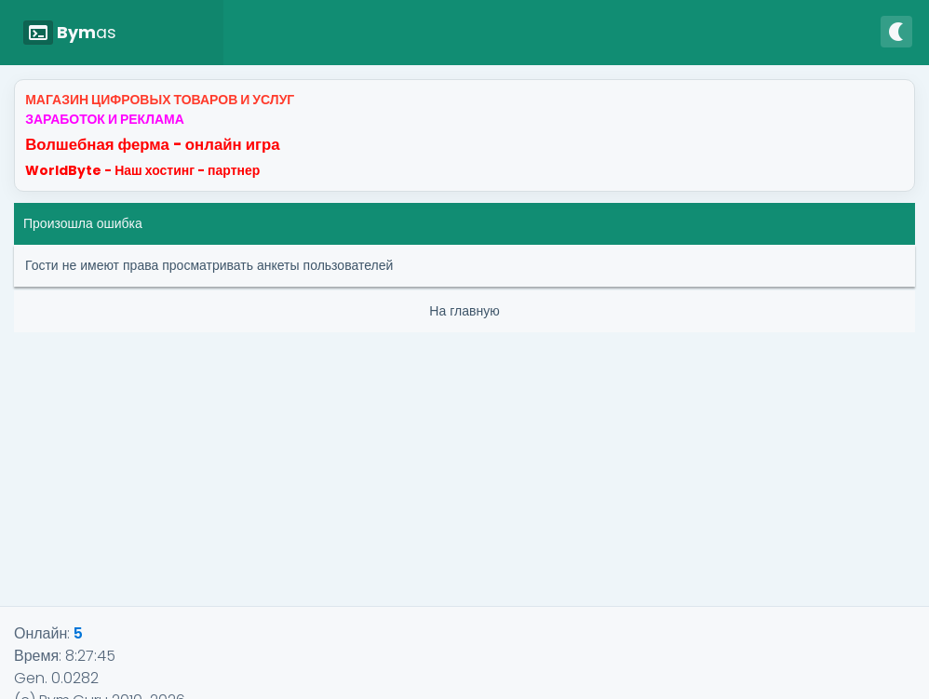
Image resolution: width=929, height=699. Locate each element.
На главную (464, 311)
